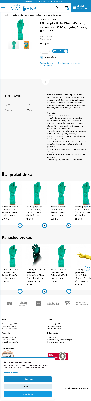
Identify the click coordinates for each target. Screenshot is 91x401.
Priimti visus (28, 379)
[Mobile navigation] (3, 7)
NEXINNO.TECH (82, 395)
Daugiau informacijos (11, 372)
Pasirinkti (28, 386)
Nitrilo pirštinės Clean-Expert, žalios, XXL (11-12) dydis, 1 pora (36, 15)
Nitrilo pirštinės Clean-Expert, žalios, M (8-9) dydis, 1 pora (13, 216)
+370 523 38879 (9, 333)
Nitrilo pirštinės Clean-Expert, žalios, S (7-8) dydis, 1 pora (74, 216)
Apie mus (51, 344)
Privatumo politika (55, 349)
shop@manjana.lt (10, 335)
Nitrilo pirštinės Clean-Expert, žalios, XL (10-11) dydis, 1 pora (74, 282)
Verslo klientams (80, 7)
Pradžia (6, 15)
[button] (34, 20)
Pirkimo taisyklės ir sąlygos (59, 347)
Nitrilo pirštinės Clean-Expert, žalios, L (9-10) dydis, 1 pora (44, 216)
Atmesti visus (28, 394)
